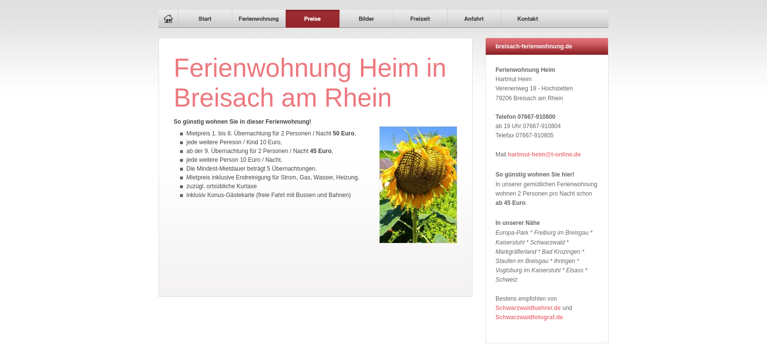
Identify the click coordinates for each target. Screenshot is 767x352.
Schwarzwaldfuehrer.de (528, 308)
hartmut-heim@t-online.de (544, 154)
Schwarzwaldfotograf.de (529, 317)
